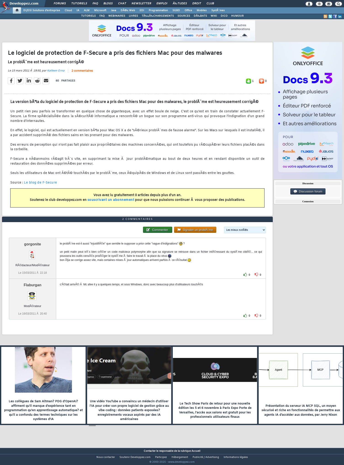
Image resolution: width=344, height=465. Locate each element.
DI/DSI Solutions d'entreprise (41, 10)
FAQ (95, 3)
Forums (59, 3)
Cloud (68, 10)
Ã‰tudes (179, 3)
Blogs (108, 3)
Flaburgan (32, 293)
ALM (87, 10)
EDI (142, 10)
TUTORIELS (88, 16)
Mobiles (202, 10)
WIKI (214, 16)
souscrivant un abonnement (110, 203)
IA (78, 10)
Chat (122, 3)
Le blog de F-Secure (40, 186)
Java (113, 10)
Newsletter (141, 3)
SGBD (176, 10)
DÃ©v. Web (128, 10)
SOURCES (183, 16)
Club (210, 3)
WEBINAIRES (116, 16)
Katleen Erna (55, 73)
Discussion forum (308, 191)
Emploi (162, 3)
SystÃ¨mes (218, 10)
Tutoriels (79, 3)
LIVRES (133, 16)
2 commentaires (82, 74)
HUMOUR (237, 16)
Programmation (158, 10)
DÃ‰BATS (200, 16)
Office (188, 10)
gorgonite (32, 253)
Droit (196, 3)
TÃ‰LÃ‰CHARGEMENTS (158, 16)
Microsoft (100, 10)
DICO (224, 16)
